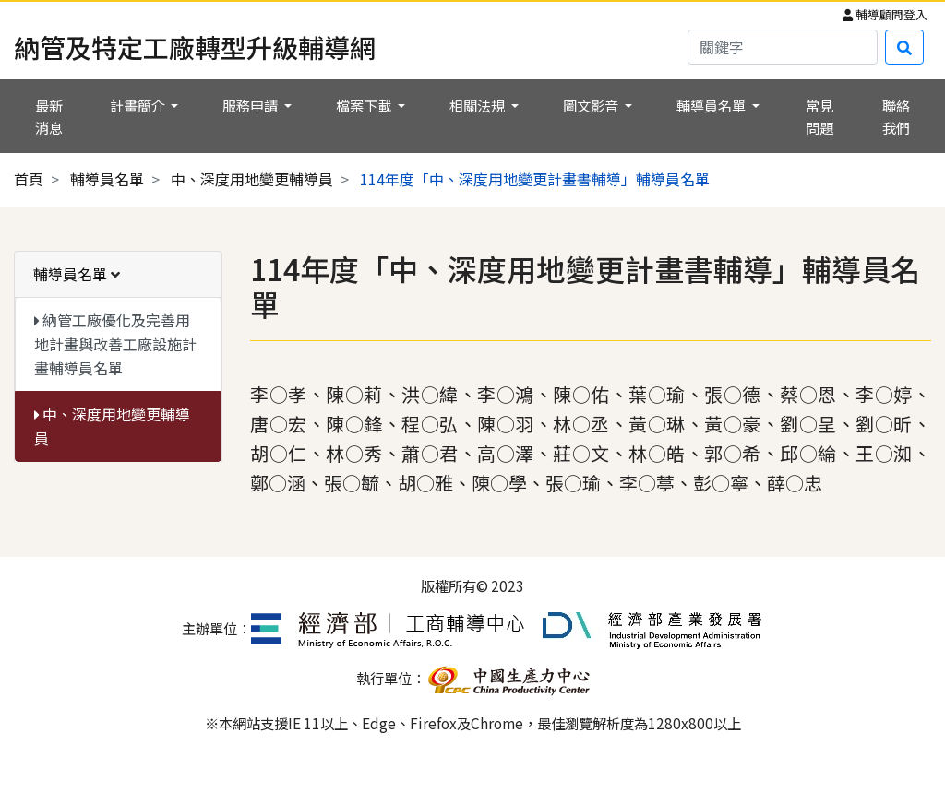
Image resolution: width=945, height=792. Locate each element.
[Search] (783, 47)
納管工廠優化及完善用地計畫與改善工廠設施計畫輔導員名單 (115, 343)
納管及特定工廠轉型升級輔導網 (195, 47)
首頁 (28, 179)
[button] (144, 105)
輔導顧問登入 (885, 14)
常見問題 (819, 116)
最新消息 (49, 116)
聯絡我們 (896, 116)
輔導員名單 (107, 179)
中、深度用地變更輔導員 (252, 179)
